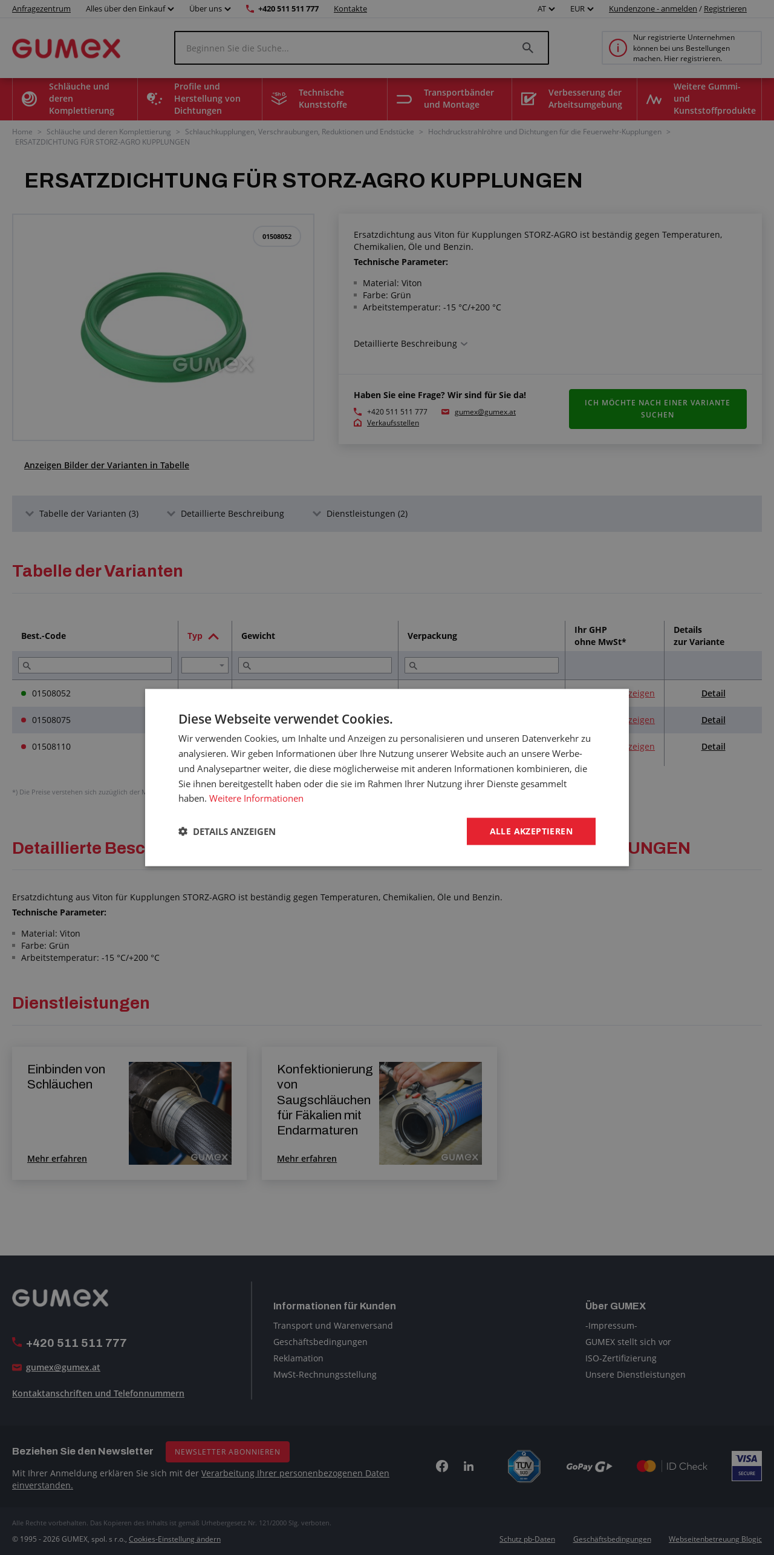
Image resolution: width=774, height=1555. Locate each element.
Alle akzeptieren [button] (531, 831)
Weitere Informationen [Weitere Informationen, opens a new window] (256, 798)
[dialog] (387, 777)
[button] (227, 831)
